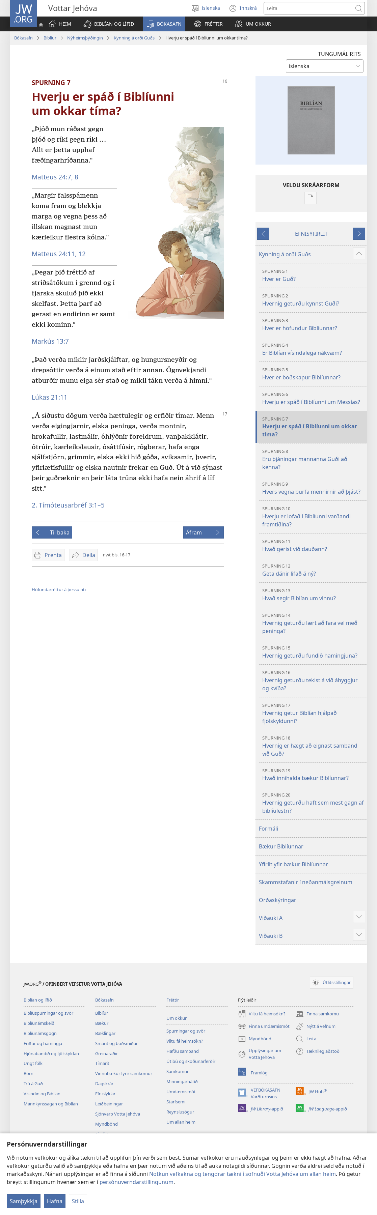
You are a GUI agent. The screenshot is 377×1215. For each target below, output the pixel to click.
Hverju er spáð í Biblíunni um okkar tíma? (313, 427)
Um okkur (176, 1018)
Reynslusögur (180, 1112)
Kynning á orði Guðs (134, 38)
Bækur (101, 1023)
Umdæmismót (181, 1092)
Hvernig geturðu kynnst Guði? (313, 300)
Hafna (54, 1201)
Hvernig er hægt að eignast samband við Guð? (313, 746)
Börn (28, 1073)
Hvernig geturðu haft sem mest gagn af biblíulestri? (313, 803)
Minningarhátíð (182, 1081)
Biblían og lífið (38, 1000)
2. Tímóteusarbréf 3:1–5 (68, 505)
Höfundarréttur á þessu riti (59, 589)
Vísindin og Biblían (42, 1094)
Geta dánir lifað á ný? (313, 570)
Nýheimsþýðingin (85, 38)
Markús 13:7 (50, 341)
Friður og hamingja (43, 1043)
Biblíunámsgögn (40, 1033)
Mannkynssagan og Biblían (51, 1104)
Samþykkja (23, 1201)
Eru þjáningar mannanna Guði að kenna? (313, 459)
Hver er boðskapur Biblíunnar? (313, 374)
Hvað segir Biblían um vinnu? (313, 594)
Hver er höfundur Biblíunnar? (313, 324)
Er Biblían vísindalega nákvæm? (313, 349)
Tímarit (102, 1063)
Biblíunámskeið (39, 1023)
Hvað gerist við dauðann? (313, 545)
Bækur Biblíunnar (281, 846)
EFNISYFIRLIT (311, 233)
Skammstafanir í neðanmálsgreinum (305, 882)
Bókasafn (23, 38)
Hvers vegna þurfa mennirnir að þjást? (313, 488)
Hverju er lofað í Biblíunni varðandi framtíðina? (313, 516)
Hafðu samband (182, 1051)
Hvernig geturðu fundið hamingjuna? (313, 652)
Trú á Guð (33, 1083)
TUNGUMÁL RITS (339, 54)
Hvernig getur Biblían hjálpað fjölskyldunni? (313, 713)
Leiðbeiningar (109, 1104)
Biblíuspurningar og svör (48, 1013)
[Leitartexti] (308, 8)
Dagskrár (104, 1083)
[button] (108, 24)
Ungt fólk (33, 1063)
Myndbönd (106, 1124)
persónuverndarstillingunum (136, 1182)
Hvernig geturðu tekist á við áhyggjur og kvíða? (313, 680)
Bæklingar (105, 1033)
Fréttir (172, 1000)
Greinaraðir (106, 1053)
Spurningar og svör (185, 1031)
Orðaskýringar (277, 900)
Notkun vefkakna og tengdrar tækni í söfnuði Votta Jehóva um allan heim (242, 1174)
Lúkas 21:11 (50, 397)
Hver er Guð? (313, 275)
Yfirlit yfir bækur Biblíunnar (293, 864)
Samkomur (177, 1071)
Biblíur (50, 38)
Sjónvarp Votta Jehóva (117, 1114)
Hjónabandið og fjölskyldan (51, 1053)
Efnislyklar (105, 1094)
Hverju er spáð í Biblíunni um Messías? (313, 398)
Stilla (78, 1201)
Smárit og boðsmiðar (116, 1043)
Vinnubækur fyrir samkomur (123, 1073)
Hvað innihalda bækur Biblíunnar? (313, 775)
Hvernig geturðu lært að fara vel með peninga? (313, 623)
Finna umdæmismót (264, 1026)
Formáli (268, 828)
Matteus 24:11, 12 (59, 253)
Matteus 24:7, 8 (55, 176)
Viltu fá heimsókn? (184, 1041)
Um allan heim (180, 1122)
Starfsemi (175, 1102)
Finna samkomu (317, 1014)
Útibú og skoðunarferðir (190, 1061)
